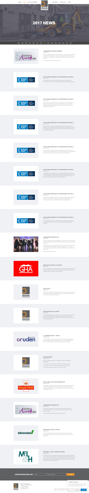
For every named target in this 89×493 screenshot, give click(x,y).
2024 (19, 43)
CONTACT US (63, 2)
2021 (30, 43)
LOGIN (69, 2)
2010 (71, 43)
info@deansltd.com (24, 488)
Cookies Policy (56, 489)
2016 (48, 43)
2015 (52, 43)
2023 (22, 43)
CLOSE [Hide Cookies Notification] (86, 482)
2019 (37, 43)
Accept (83, 489)
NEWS (24, 2)
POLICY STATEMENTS (32, 2)
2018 (41, 43)
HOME (19, 2)
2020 (33, 43)
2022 (26, 43)
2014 (56, 43)
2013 (59, 43)
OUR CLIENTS (55, 2)
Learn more (77, 489)
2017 (45, 43)
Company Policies (63, 489)
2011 (67, 43)
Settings (68, 490)
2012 (63, 43)
